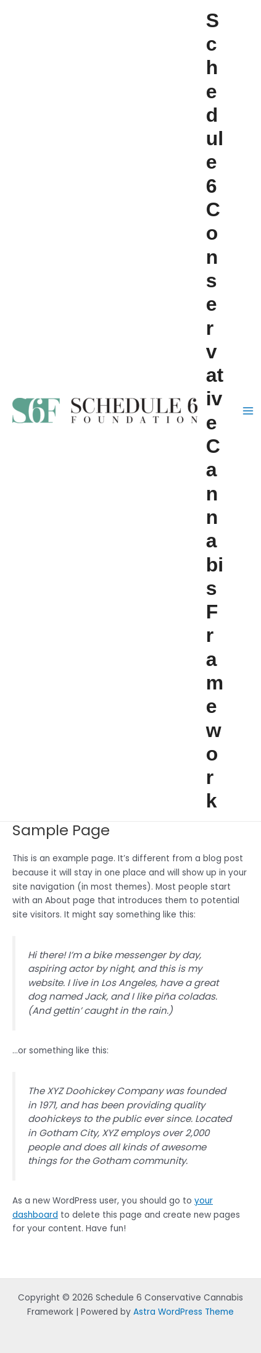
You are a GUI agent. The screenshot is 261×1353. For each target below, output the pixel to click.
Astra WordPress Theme (183, 1312)
